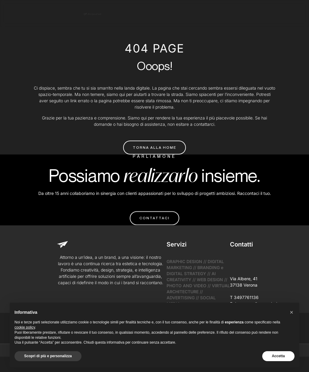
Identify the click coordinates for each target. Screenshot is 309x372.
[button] (291, 312)
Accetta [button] (278, 356)
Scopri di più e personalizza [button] (48, 356)
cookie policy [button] (24, 327)
